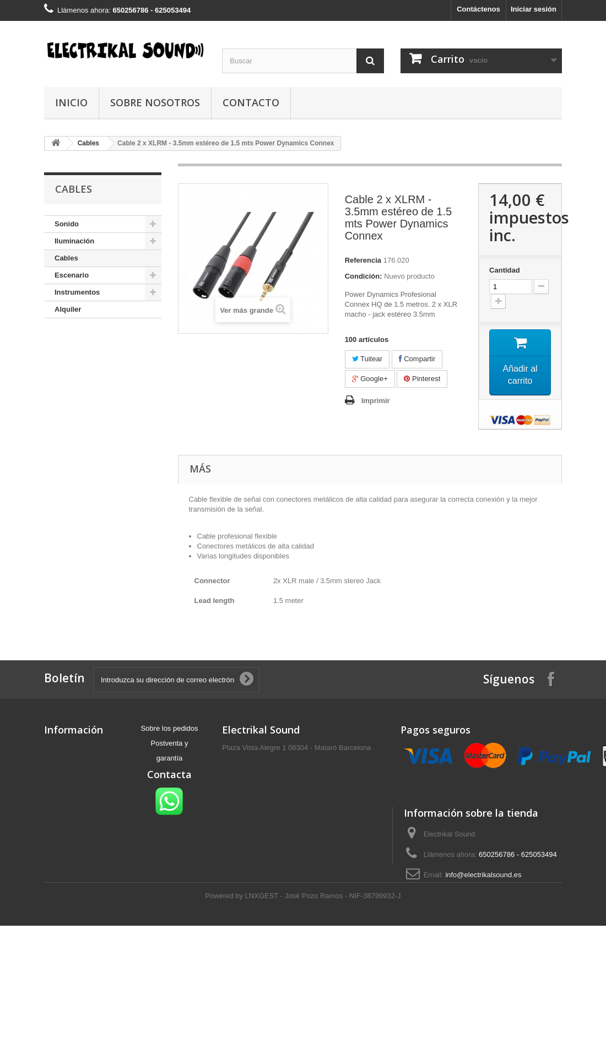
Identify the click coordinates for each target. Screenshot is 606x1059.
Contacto (251, 102)
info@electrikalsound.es (483, 875)
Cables (66, 258)
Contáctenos (478, 9)
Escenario (72, 275)
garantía (169, 758)
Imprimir (375, 401)
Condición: (363, 276)
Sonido (67, 224)
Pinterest (422, 378)
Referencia (363, 260)
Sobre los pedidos (169, 728)
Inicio (71, 102)
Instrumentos (77, 292)
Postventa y (169, 743)
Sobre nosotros (155, 102)
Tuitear (367, 359)
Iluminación (74, 241)
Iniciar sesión (533, 9)
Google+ (370, 378)
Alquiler (68, 309)
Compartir (417, 359)
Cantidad (504, 270)
